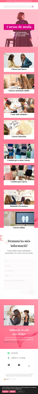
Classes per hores (19, 69)
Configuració (20, 391)
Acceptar (5, 391)
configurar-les (18, 388)
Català (6, 379)
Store (31, 374)
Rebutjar (12, 391)
